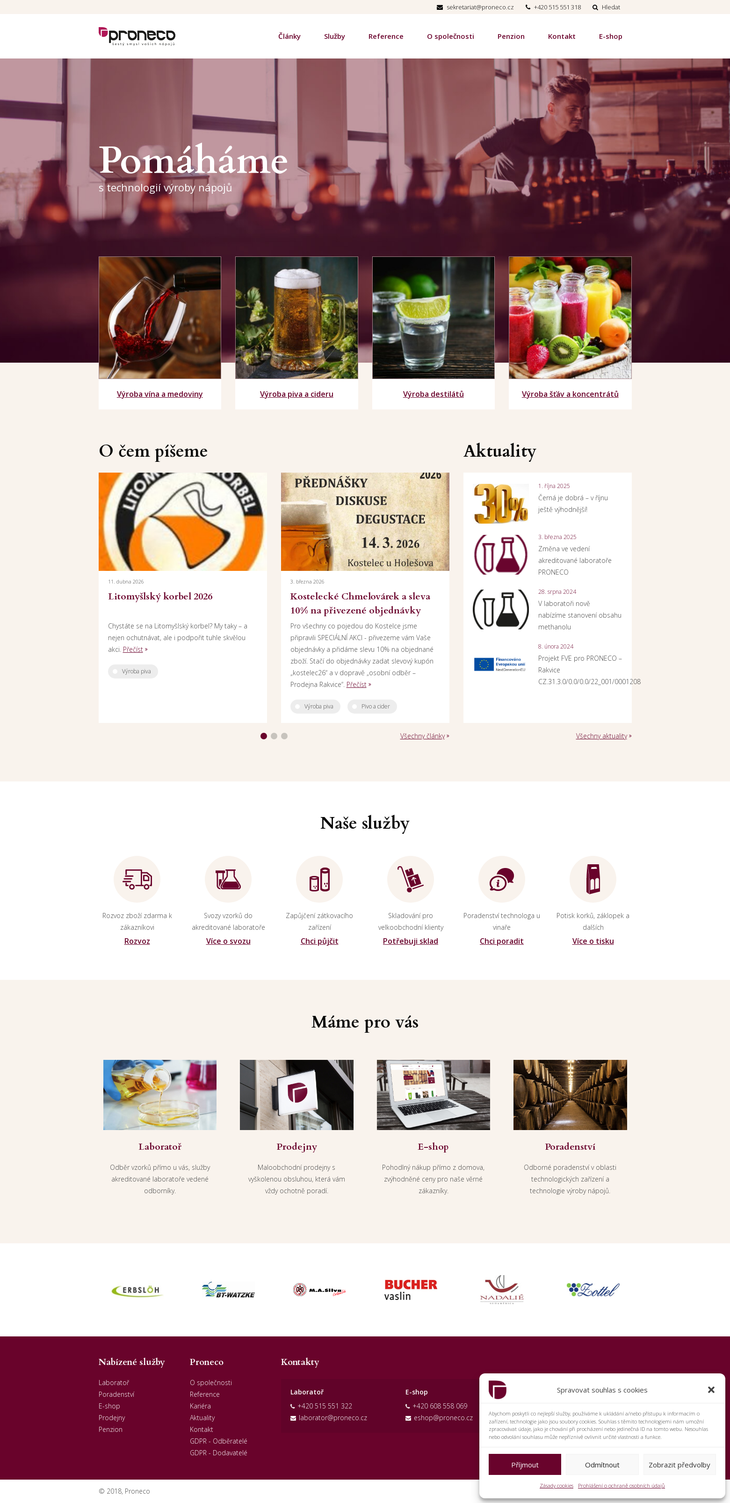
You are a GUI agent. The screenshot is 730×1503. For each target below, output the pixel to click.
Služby (334, 36)
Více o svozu (228, 941)
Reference (386, 36)
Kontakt (562, 36)
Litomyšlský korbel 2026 (160, 596)
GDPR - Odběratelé (218, 1441)
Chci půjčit (320, 941)
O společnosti (450, 36)
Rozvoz (137, 941)
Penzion (511, 36)
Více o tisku (593, 941)
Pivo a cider (375, 706)
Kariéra (200, 1405)
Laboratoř (114, 1382)
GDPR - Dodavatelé (218, 1452)
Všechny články (422, 735)
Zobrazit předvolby (679, 1464)
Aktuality (202, 1417)
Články (289, 36)
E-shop (610, 36)
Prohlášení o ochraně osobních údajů (621, 1485)
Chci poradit (502, 941)
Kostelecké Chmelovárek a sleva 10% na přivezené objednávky (360, 603)
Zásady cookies (556, 1485)
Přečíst (133, 649)
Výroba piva (136, 671)
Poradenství (116, 1394)
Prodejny (112, 1417)
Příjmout (525, 1464)
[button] (711, 1389)
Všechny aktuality (601, 735)
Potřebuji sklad (410, 941)
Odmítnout (602, 1464)
